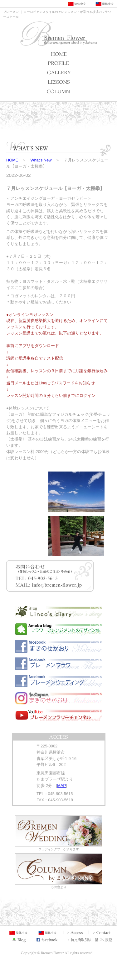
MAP (61, 785)
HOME (12, 160)
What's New (40, 160)
